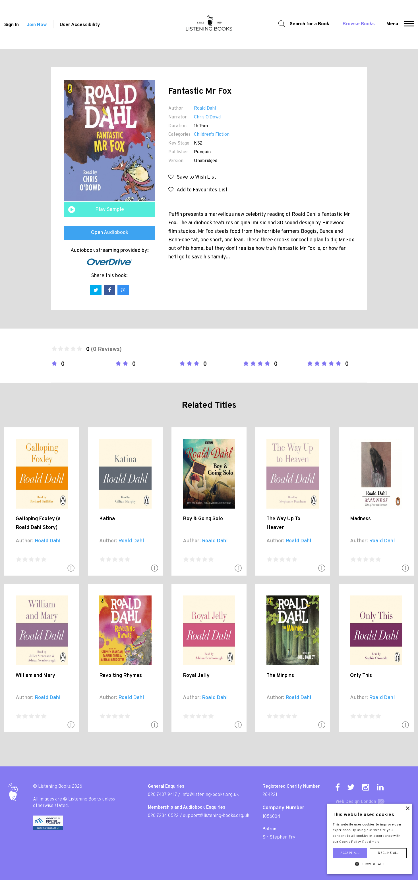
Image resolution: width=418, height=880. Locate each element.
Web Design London (356, 802)
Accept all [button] (349, 853)
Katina (107, 519)
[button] (409, 24)
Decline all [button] (388, 853)
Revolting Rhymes (120, 675)
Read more (371, 842)
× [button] (407, 808)
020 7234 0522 (163, 816)
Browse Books (359, 24)
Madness (360, 519)
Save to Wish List (192, 177)
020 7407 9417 (162, 795)
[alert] (369, 839)
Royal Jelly (196, 675)
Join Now (37, 25)
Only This (361, 675)
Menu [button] (392, 24)
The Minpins (280, 675)
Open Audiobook (109, 232)
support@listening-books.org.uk (216, 816)
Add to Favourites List (197, 190)
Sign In (11, 25)
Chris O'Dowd (207, 117)
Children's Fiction (211, 134)
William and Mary (35, 675)
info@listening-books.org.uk (210, 795)
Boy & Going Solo (203, 519)
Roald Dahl (205, 108)
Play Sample (109, 209)
